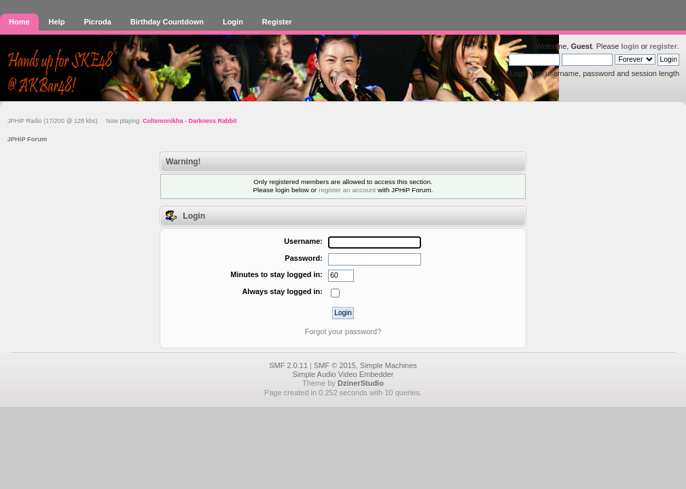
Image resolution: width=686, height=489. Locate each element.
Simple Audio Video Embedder (342, 374)
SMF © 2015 (335, 365)
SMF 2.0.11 (288, 365)
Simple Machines (388, 365)
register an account (347, 190)
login (629, 46)
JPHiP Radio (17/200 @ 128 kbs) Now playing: (122, 120)
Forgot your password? (343, 331)
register (663, 46)
